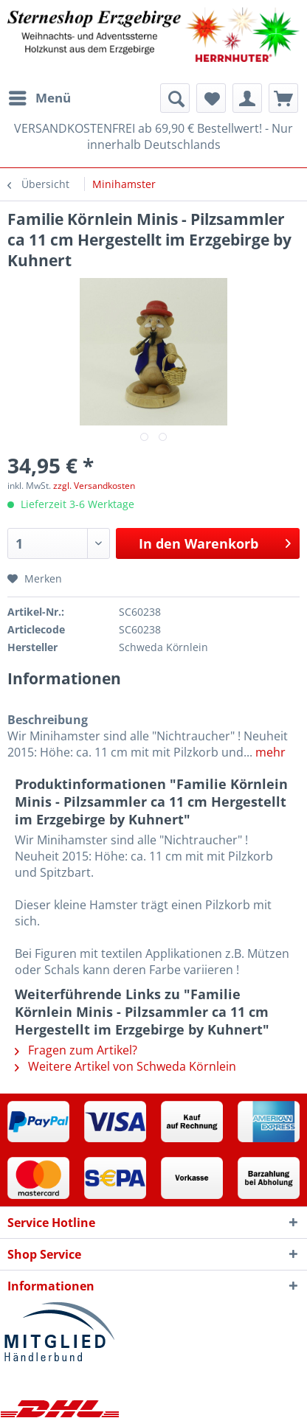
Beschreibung (47, 720)
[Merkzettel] (211, 98)
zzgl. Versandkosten (94, 485)
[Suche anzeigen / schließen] (175, 98)
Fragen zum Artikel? (76, 1050)
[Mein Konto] (247, 98)
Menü (40, 96)
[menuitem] (39, 98)
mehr (269, 752)
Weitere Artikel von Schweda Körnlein (125, 1066)
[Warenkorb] (283, 98)
